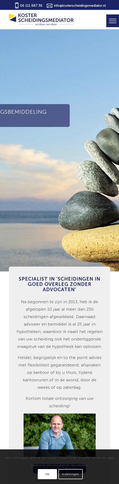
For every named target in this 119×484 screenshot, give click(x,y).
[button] (112, 20)
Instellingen (70, 474)
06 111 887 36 (31, 6)
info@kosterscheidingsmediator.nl (80, 6)
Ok (47, 474)
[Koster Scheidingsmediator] (49, 19)
